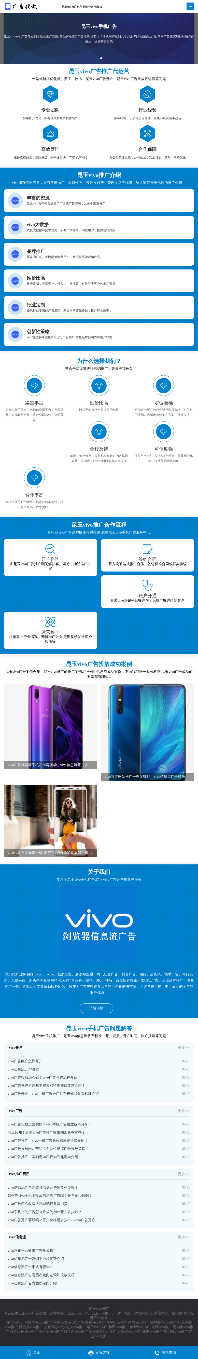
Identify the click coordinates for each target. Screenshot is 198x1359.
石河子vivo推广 (51, 1332)
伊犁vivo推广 (140, 1327)
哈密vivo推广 (117, 1322)
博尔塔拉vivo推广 (163, 1322)
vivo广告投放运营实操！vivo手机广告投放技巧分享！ (50, 1124)
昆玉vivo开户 (77, 1313)
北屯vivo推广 (152, 1332)
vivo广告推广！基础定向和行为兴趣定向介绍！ (45, 1157)
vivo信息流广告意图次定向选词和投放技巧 (41, 1275)
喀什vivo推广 (97, 1327)
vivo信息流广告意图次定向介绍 (32, 1283)
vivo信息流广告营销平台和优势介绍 (36, 1259)
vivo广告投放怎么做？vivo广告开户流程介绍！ (44, 1077)
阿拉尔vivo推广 (76, 1332)
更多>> (183, 1048)
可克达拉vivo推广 (24, 1332)
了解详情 (96, 1008)
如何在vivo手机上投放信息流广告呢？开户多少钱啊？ (50, 1196)
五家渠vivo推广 (129, 1332)
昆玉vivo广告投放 (32, 1313)
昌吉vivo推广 (138, 1322)
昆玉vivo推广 (101, 1313)
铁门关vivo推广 (176, 1332)
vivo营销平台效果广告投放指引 (32, 1251)
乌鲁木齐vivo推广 (38, 1322)
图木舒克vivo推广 (103, 1332)
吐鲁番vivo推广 (93, 1322)
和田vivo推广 (118, 1327)
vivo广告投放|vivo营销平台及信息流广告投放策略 (46, 1149)
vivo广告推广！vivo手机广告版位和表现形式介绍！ (48, 1141)
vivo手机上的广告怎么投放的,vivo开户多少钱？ (45, 1212)
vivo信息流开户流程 (23, 1069)
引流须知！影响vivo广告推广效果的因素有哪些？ (46, 1132)
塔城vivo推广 (161, 1327)
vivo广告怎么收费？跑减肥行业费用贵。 (39, 1204)
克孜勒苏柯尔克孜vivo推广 (65, 1327)
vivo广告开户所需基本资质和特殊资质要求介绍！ (46, 1086)
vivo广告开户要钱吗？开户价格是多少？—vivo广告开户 (51, 1220)
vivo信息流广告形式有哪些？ (30, 1267)
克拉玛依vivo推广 (67, 1322)
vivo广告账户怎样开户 (25, 1061)
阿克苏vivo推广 (31, 1327)
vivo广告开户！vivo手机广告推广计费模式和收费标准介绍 (53, 1094)
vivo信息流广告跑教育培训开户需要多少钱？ (43, 1187)
